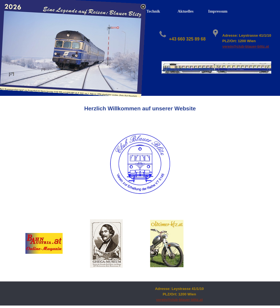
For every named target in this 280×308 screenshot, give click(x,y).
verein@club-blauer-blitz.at (245, 46)
